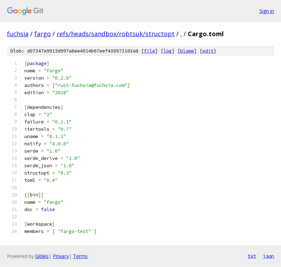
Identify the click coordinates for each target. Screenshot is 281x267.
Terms (80, 256)
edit (208, 51)
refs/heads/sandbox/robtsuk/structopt (116, 34)
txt (252, 256)
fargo (42, 34)
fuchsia (18, 34)
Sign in (266, 11)
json (268, 256)
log (167, 51)
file (149, 51)
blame (187, 51)
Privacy (61, 256)
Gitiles (42, 256)
